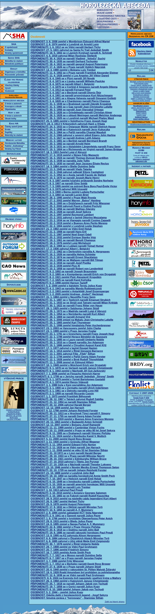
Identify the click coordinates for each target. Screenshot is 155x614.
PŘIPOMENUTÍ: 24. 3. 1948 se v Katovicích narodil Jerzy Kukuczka (70, 129)
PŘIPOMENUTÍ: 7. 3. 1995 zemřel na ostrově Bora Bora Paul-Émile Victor (74, 186)
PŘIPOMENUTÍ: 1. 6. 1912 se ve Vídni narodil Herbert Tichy (66, 47)
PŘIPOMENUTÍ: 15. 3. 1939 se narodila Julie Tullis (60, 160)
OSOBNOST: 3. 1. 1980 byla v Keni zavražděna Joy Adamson (67, 385)
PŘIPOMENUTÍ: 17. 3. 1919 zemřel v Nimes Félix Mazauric (65, 155)
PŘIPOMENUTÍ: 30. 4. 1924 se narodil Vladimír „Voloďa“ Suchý (68, 58)
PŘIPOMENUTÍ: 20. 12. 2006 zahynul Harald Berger (61, 405)
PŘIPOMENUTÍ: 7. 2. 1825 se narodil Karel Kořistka (61, 280)
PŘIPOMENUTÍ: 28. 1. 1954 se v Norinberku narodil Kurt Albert (68, 314)
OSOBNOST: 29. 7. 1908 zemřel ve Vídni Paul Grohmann (64, 547)
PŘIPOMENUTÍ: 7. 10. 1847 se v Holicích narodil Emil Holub (66, 478)
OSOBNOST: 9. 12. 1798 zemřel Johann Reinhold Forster (64, 410)
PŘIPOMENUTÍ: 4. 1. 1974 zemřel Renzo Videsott (59, 382)
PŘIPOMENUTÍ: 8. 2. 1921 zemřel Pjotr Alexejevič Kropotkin (66, 277)
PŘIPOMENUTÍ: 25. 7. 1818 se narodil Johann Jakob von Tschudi (69, 583)
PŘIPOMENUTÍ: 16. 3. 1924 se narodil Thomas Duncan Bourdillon (69, 158)
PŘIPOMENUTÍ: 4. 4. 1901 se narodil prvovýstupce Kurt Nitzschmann (72, 95)
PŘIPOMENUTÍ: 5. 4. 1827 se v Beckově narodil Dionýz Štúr (66, 92)
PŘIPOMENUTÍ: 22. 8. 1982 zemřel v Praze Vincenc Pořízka (65, 527)
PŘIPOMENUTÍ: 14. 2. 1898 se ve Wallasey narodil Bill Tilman (67, 260)
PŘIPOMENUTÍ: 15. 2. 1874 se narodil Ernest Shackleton (64, 257)
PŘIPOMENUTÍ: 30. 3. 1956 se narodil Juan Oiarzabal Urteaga (67, 109)
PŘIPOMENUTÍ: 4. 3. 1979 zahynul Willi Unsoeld (59, 189)
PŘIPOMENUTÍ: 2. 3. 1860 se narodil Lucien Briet (60, 195)
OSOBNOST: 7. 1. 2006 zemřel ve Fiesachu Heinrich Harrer (65, 373)
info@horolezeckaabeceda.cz (141, 124)
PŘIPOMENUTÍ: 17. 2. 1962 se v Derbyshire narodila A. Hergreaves (70, 251)
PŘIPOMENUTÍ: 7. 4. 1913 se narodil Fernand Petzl (60, 89)
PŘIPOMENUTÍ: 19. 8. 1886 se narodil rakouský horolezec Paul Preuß (72, 532)
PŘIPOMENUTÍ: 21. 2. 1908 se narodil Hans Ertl (59, 231)
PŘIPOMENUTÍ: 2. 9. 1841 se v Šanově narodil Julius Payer (66, 515)
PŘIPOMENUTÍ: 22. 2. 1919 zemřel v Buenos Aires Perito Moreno (69, 223)
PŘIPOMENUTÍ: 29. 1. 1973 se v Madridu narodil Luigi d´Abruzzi (68, 311)
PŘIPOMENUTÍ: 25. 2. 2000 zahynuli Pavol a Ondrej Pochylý (66, 206)
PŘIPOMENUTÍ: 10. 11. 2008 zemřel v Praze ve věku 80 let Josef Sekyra (73, 430)
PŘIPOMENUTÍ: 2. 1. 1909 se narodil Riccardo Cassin (62, 393)
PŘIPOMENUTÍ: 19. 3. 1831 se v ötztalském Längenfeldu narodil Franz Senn (76, 146)
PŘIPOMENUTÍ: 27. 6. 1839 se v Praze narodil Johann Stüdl (66, 566)
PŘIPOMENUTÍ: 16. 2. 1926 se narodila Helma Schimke (63, 254)
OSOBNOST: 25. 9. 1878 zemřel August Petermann (60, 504)
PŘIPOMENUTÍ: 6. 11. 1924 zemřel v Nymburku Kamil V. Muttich (68, 436)
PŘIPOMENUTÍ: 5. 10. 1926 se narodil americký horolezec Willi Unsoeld (73, 484)
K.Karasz (139, 400)
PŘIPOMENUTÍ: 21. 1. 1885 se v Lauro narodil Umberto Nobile (67, 339)
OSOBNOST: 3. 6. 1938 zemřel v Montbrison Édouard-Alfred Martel (70, 41)
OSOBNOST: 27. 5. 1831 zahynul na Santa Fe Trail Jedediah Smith (70, 50)
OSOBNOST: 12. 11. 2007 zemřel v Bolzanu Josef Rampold (65, 424)
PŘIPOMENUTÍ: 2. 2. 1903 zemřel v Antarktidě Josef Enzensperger (70, 291)
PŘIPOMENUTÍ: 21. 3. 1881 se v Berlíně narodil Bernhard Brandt (69, 141)
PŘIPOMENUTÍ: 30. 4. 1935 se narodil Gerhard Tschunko (64, 61)
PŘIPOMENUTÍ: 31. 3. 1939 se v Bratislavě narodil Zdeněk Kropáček (71, 104)
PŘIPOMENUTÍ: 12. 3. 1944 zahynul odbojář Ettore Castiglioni (67, 172)
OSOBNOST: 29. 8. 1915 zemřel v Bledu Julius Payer (62, 521)
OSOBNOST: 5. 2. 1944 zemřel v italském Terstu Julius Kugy (66, 285)
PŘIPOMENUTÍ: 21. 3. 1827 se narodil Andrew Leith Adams (65, 138)
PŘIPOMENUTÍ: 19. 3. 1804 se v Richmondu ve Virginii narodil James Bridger (76, 149)
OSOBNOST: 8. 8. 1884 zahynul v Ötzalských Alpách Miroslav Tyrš (70, 538)
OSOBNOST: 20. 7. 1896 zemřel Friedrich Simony (60, 549)
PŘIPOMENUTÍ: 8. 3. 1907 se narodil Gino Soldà (59, 183)
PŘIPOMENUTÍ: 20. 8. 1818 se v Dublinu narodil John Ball (65, 530)
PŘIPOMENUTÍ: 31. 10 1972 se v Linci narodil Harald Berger (66, 453)
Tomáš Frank (138, 398)
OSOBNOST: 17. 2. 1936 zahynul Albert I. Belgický (60, 248)
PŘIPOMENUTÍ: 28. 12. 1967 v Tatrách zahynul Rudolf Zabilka (67, 399)
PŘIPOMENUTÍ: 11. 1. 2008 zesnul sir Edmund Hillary (62, 362)
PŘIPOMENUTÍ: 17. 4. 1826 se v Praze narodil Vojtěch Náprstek (68, 67)
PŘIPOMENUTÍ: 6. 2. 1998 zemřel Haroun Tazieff (59, 283)
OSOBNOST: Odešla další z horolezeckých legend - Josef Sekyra (69, 595)
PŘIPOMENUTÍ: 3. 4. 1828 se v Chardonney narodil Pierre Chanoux (70, 101)
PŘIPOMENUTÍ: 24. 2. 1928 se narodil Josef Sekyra (61, 212)
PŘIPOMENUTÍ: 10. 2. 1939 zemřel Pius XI (55, 265)
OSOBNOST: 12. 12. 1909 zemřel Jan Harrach (57, 407)
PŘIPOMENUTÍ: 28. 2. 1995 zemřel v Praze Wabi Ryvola (63, 197)
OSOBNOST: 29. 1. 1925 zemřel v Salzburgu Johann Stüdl (65, 308)
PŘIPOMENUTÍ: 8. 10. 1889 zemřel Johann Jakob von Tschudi (67, 589)
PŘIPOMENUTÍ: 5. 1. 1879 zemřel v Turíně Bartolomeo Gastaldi (68, 379)
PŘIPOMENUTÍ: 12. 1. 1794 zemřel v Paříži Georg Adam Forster (68, 356)
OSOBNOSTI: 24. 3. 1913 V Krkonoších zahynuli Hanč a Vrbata (68, 124)
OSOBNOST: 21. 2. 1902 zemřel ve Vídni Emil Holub (61, 229)
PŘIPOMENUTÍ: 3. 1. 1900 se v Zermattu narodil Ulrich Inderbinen (69, 388)
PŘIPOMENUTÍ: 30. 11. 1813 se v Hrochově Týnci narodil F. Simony (70, 413)
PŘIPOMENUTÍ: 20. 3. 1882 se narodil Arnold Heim (60, 143)
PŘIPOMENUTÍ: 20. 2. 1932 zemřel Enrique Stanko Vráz (63, 237)
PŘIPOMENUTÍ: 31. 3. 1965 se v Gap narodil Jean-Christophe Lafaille (71, 107)
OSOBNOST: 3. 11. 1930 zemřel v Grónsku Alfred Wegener (65, 442)
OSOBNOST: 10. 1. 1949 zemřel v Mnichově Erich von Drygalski (68, 365)
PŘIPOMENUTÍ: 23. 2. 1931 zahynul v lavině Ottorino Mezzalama (69, 217)
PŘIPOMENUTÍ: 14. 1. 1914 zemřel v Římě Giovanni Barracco (67, 351)
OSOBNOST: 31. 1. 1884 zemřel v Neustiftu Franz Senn (63, 297)
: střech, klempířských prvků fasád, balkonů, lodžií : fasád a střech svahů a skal (141, 112)
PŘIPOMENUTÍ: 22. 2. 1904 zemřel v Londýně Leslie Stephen (67, 226)
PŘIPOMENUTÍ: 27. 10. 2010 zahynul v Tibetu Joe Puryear (65, 461)
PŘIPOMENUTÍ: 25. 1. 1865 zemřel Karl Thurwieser (60, 322)
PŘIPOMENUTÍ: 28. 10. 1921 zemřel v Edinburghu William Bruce (69, 459)
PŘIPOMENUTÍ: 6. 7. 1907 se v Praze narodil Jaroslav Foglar (66, 558)
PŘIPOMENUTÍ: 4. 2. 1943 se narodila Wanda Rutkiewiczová (66, 288)
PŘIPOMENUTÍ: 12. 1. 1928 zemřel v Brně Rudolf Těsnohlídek (67, 359)
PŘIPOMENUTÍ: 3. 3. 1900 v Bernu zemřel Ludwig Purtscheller (67, 192)
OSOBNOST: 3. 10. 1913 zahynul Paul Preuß (57, 490)
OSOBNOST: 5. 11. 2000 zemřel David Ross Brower (61, 439)
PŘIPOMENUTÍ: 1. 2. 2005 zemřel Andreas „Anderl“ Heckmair (67, 294)
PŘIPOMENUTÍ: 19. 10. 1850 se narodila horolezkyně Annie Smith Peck (73, 476)
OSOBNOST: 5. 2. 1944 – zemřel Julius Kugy (57, 592)
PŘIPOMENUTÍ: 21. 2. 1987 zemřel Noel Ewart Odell (61, 234)
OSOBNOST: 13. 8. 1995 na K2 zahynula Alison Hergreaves (66, 535)
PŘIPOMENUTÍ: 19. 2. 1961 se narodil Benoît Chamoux (63, 240)
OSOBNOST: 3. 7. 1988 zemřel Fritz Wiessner (57, 561)
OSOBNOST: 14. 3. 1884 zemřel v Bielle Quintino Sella (63, 166)
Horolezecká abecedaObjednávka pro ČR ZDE (141, 35)
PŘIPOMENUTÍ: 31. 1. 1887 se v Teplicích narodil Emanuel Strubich (70, 300)
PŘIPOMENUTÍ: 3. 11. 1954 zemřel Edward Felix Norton (63, 444)
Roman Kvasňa (148, 401)
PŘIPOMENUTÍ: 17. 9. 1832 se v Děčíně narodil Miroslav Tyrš (67, 507)
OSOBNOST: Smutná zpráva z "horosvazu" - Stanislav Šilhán (67, 598)
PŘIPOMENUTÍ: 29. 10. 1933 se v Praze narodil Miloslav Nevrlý (68, 456)
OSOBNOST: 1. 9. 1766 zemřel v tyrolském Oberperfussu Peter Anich (72, 518)
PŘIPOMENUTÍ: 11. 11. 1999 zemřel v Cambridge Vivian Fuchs (67, 427)
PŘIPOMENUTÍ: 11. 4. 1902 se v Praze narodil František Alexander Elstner (74, 72)
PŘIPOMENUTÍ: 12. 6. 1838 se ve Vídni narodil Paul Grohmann (67, 575)
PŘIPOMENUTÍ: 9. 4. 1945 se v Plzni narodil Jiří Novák (63, 78)
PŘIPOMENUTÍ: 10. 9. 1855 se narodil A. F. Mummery (62, 510)
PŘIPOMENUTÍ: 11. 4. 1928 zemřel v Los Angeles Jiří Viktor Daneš (70, 75)
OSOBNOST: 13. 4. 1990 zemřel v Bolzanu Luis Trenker (63, 70)
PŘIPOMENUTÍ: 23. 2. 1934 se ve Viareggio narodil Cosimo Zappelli (70, 220)
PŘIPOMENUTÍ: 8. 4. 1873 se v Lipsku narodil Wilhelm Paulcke (68, 81)
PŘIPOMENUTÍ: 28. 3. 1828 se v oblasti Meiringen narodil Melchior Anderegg (76, 115)
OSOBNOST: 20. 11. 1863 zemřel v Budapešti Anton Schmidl (66, 422)
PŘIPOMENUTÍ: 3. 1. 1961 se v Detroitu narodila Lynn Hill (65, 390)
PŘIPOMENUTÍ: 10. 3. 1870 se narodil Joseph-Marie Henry (65, 177)
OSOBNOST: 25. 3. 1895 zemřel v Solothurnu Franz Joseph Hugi (69, 121)
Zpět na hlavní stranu (114, 601)
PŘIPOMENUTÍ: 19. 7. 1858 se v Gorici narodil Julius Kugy (65, 586)
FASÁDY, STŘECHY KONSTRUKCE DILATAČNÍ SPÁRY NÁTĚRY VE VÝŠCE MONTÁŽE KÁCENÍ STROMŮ (13, 413)
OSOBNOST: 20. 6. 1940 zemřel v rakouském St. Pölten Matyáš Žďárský (73, 569)
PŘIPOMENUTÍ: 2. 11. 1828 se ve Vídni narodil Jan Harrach (65, 447)
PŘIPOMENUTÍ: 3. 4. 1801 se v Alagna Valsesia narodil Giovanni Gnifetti (73, 98)
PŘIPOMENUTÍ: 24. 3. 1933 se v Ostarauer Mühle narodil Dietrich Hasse (73, 126)
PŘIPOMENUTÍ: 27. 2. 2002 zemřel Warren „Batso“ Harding (66, 200)
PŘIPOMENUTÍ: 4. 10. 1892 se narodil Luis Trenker (60, 487)
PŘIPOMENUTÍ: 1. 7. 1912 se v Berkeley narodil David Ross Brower (70, 564)
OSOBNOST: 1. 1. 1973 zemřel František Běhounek (61, 396)
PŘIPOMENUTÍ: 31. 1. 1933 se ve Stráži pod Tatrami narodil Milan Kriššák (74, 302)
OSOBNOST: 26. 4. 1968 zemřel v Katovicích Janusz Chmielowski (69, 581)
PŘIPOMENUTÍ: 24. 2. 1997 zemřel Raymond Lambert (62, 214)
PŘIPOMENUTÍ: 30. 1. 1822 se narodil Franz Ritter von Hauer (66, 305)
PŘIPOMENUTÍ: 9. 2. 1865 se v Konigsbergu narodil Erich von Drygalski (73, 274)
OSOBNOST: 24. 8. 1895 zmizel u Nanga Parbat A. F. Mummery (68, 524)
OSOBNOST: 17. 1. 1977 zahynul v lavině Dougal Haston (64, 348)
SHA (147, 398)
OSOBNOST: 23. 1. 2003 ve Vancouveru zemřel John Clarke (66, 328)
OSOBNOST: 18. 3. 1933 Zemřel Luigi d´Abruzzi (59, 152)
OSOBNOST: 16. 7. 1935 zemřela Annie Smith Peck (61, 552)
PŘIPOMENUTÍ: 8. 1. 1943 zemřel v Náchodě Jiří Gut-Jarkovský (68, 371)
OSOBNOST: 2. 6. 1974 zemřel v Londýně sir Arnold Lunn (65, 44)
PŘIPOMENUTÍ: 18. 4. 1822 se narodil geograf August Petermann (69, 64)
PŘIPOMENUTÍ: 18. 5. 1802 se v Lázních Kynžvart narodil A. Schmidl (71, 53)
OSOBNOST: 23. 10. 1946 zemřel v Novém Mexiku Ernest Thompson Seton (75, 467)
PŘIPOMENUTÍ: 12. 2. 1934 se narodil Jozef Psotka (61, 263)
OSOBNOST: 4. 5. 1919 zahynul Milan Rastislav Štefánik (64, 55)
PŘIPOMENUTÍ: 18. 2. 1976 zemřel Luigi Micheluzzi (61, 243)
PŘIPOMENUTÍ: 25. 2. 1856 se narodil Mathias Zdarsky (63, 209)
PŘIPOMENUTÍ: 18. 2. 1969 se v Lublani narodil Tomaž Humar (67, 246)
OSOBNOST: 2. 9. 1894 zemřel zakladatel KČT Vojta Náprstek (67, 512)
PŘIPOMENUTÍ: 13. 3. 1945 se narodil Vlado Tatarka (61, 169)
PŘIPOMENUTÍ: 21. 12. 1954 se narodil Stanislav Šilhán (63, 402)
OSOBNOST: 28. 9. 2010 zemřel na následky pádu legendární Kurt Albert (73, 498)
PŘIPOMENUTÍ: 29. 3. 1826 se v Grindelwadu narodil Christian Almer (71, 112)
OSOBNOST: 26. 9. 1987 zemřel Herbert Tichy (57, 501)
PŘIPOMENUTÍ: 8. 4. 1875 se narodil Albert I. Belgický (62, 84)
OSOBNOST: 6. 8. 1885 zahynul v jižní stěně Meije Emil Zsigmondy (70, 541)
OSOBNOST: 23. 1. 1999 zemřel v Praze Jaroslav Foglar (63, 331)
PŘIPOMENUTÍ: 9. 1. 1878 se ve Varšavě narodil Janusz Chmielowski (71, 368)
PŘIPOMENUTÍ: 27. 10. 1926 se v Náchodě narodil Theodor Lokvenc (71, 464)
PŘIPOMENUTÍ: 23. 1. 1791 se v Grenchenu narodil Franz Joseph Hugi (72, 334)
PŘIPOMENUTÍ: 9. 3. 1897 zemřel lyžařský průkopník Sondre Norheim (72, 180)
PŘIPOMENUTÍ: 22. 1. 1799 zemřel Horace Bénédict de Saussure (69, 336)
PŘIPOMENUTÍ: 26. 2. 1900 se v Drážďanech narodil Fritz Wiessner (70, 203)
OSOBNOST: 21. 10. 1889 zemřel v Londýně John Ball (62, 473)
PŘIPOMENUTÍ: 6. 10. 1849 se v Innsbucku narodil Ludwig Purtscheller (73, 481)
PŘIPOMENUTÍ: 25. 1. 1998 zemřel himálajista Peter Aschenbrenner (71, 325)
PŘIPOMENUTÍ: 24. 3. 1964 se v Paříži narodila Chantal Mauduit (68, 132)
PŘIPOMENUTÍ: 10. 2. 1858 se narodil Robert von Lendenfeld (67, 268)
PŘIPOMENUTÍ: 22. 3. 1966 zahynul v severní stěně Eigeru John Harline (73, 135)
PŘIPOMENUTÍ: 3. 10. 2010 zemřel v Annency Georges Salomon (68, 493)
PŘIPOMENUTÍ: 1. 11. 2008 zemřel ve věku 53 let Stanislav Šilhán (69, 450)
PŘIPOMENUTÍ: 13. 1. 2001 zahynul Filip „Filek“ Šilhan (63, 354)
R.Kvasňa (148, 400)
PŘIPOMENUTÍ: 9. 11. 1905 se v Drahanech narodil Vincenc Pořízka (70, 433)
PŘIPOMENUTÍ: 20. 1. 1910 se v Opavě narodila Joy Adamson (67, 342)
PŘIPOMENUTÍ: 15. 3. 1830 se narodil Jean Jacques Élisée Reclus (70, 163)
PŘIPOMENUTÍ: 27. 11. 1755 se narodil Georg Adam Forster (66, 416)
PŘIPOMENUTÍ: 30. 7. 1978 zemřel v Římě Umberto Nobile (65, 544)
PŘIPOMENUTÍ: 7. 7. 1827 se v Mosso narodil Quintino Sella (66, 555)
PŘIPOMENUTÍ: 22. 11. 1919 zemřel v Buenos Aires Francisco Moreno (72, 419)
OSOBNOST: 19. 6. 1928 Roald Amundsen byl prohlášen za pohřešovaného (75, 572)
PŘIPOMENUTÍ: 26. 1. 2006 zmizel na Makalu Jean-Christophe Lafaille (72, 319)
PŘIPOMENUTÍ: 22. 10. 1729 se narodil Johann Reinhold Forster (69, 470)
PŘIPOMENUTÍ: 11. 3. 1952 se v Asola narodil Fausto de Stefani (68, 175)
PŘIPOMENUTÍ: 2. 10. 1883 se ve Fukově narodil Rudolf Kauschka (70, 495)
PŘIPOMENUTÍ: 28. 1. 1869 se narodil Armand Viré (60, 317)
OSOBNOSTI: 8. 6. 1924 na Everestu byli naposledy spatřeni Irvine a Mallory (76, 578)
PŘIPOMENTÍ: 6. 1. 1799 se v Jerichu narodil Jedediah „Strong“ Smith (72, 376)
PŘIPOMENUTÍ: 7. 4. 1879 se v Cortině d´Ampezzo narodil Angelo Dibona (74, 87)
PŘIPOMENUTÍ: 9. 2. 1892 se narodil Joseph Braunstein (64, 271)
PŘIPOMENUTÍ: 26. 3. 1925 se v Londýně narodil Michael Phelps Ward (72, 118)
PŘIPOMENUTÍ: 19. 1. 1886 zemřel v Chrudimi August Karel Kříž (68, 345)
